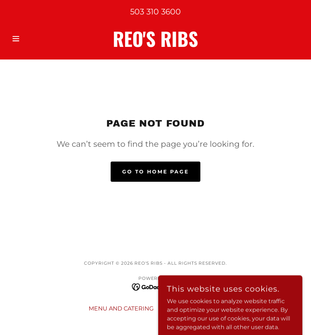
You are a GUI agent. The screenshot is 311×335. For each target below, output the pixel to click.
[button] (31, 38)
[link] (155, 44)
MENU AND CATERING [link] (121, 308)
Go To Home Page (155, 171)
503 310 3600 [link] (155, 12)
